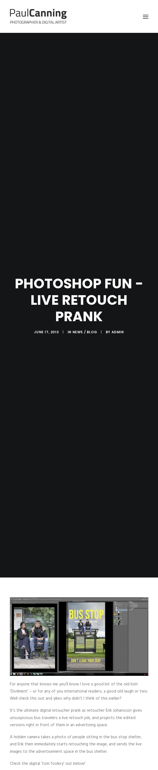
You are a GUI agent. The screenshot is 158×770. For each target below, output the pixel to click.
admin (118, 332)
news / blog (85, 332)
